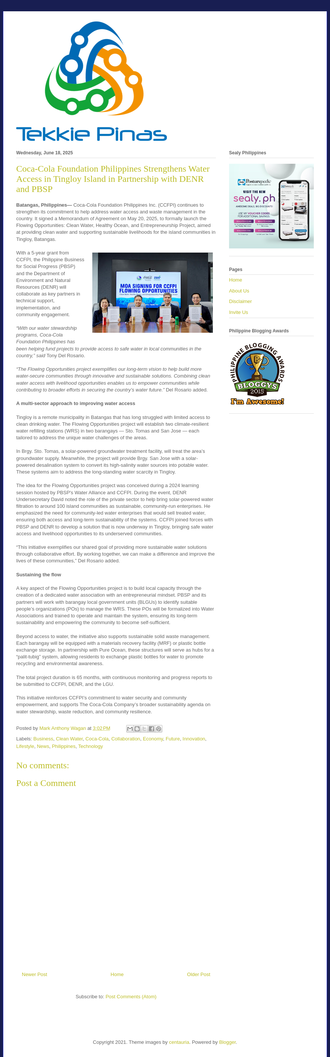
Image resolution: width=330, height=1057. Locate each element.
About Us (239, 291)
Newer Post (34, 974)
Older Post (198, 974)
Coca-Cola (97, 739)
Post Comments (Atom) (130, 996)
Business (43, 739)
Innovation (194, 739)
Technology (90, 746)
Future (173, 739)
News (43, 746)
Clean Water (69, 739)
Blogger (227, 1042)
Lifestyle (25, 746)
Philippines (64, 746)
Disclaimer (240, 301)
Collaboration (125, 739)
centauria (179, 1042)
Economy (153, 739)
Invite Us (238, 312)
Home (117, 974)
